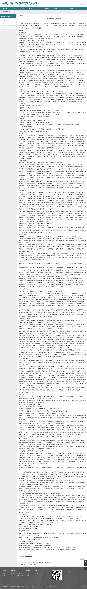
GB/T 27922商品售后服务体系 (16, 573)
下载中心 (55, 8)
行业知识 (3, 23)
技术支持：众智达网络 (81, 586)
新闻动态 (22, 8)
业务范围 (3, 577)
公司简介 (3, 573)
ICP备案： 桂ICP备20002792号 (31, 586)
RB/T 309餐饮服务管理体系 (16, 577)
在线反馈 (73, 2)
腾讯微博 (83, 2)
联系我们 (72, 8)
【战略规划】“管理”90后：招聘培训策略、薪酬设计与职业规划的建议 (37, 562)
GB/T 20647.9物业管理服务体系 (17, 575)
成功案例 (47, 8)
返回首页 (68, 2)
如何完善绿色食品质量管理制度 (29, 564)
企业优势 (3, 575)
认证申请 (38, 8)
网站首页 (5, 8)
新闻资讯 (3, 27)
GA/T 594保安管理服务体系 (16, 578)
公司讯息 (27, 573)
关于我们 (13, 8)
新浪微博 (78, 2)
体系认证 (30, 8)
